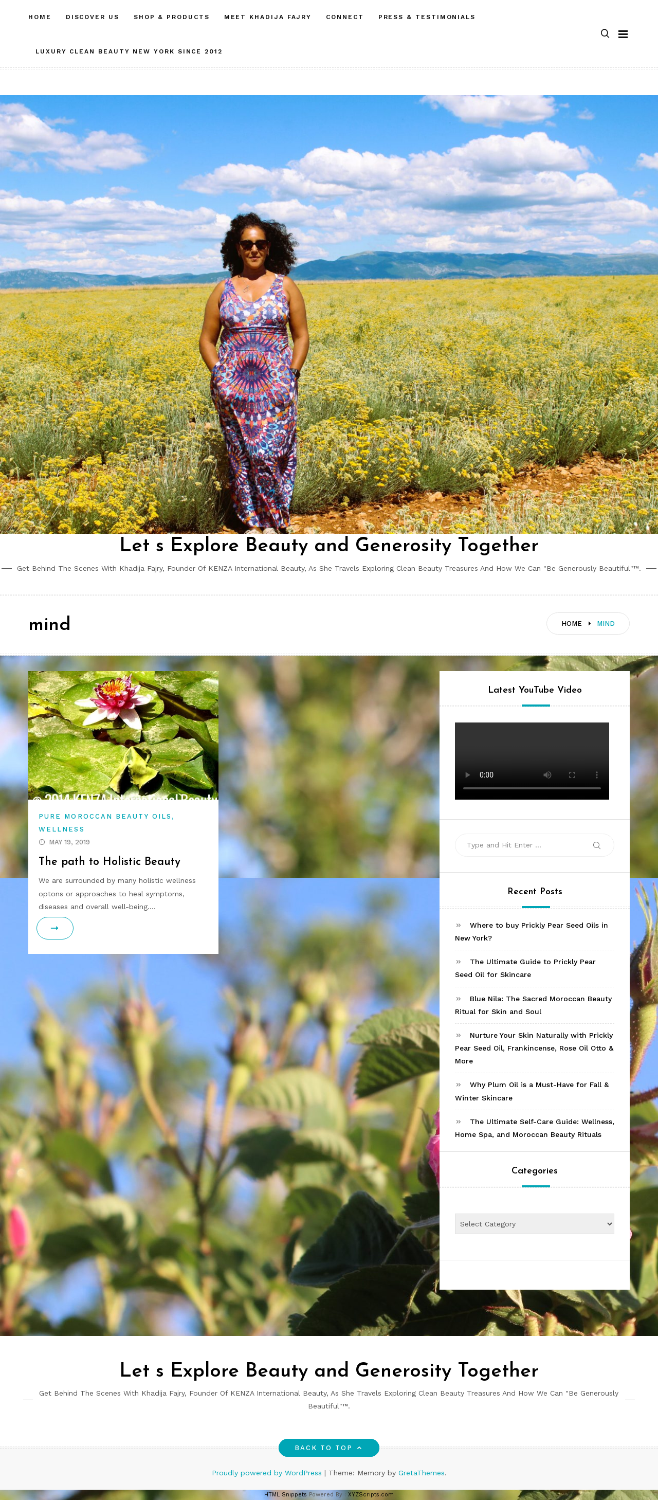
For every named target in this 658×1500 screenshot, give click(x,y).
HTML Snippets (285, 1494)
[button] (605, 34)
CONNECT (344, 17)
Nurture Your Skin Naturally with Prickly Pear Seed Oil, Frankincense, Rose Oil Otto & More (534, 1048)
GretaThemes (421, 1473)
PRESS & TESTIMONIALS (427, 17)
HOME (39, 17)
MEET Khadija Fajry (268, 17)
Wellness (62, 829)
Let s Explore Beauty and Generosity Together (329, 546)
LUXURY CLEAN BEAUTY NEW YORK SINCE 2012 (129, 51)
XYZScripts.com (371, 1494)
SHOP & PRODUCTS (172, 17)
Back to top (329, 1448)
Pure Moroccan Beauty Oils (105, 816)
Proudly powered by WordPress (268, 1473)
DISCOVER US (92, 17)
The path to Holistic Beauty (111, 862)
